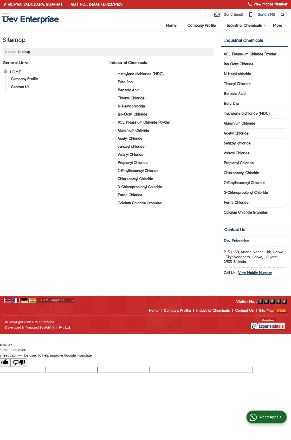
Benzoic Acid (128, 90)
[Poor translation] (19, 362)
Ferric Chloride (130, 195)
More (279, 25)
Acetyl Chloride (130, 138)
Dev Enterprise (31, 20)
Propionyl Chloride (132, 163)
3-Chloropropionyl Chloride (140, 187)
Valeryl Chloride (130, 155)
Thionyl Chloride (131, 98)
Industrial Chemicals (246, 25)
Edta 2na (125, 82)
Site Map (266, 311)
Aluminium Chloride (133, 130)
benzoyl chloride (131, 146)
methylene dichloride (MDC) (141, 74)
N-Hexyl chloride (131, 106)
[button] (270, 4)
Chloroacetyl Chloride (135, 179)
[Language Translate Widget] (56, 300)
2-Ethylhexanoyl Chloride (138, 171)
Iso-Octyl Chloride (132, 114)
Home (171, 25)
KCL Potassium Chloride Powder (144, 122)
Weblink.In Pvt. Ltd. (57, 328)
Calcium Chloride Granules (139, 203)
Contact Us (20, 87)
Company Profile (201, 25)
